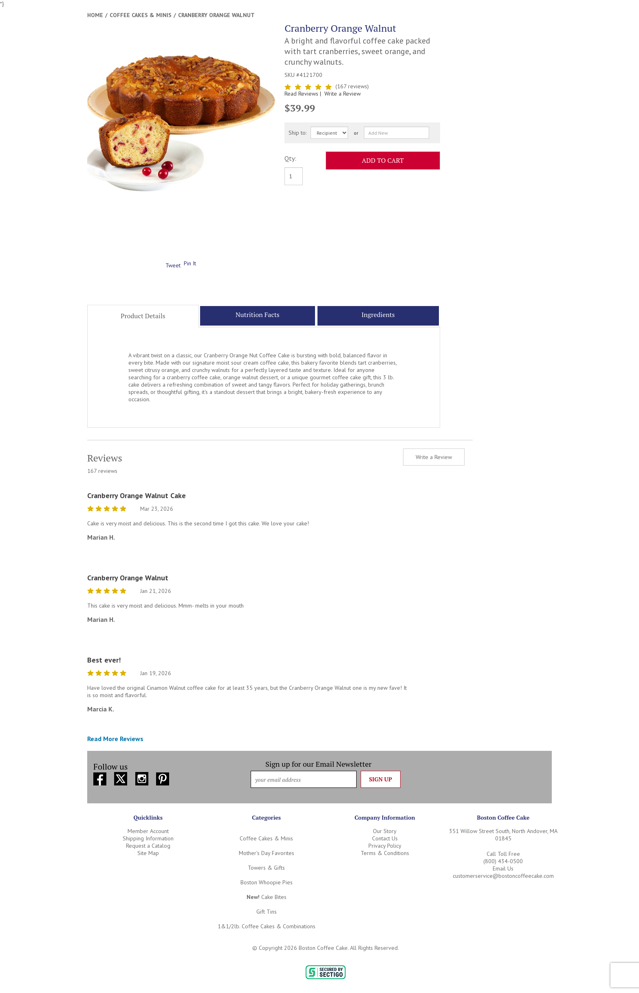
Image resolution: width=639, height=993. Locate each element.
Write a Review (342, 93)
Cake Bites (266, 897)
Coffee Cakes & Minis (141, 15)
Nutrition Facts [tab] (258, 314)
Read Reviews (303, 93)
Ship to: (297, 132)
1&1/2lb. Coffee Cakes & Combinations (266, 926)
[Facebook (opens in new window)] (100, 778)
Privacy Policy (384, 845)
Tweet (173, 265)
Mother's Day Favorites (266, 853)
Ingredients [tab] (378, 314)
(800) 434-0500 (503, 861)
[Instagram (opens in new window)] (142, 778)
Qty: (290, 158)
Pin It (190, 263)
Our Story (385, 831)
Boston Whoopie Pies (266, 882)
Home (95, 15)
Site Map (148, 853)
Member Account (148, 831)
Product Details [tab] (143, 315)
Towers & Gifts (266, 867)
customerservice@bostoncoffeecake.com (503, 875)
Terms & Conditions (385, 853)
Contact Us (385, 838)
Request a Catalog (148, 845)
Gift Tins (266, 911)
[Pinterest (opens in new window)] (162, 778)
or (356, 133)
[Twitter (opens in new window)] (121, 778)
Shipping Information (148, 838)
